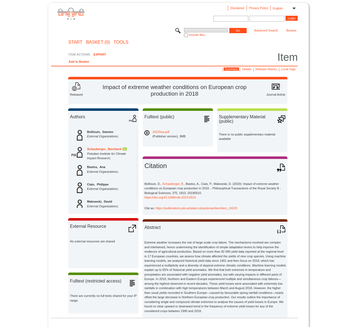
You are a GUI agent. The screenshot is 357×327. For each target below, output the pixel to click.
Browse (291, 30)
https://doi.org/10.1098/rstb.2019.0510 (170, 197)
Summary (231, 69)
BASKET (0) (98, 42)
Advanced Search (266, 30)
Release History (266, 69)
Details (246, 69)
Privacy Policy (258, 8)
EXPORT (100, 54)
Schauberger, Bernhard (104, 149)
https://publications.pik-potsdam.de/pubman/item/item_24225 (197, 208)
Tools (121, 42)
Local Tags (288, 69)
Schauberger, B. (173, 183)
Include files (197, 34)
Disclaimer (237, 8)
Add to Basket (78, 61)
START (75, 42)
